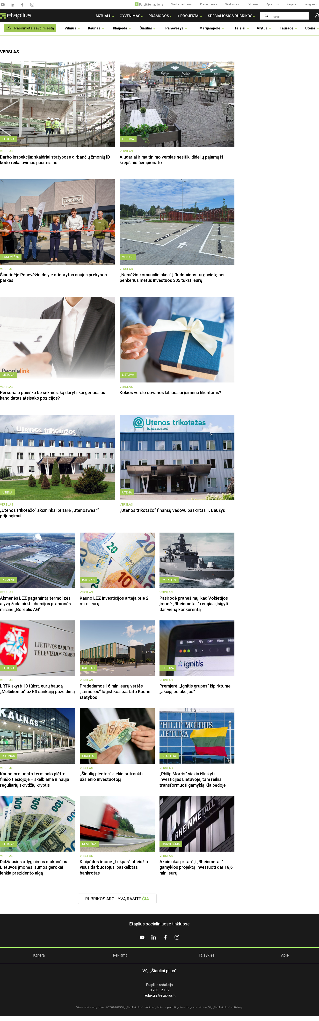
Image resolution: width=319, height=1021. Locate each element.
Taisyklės (207, 955)
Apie (285, 955)
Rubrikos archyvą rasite (117, 898)
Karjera (39, 955)
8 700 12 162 (159, 990)
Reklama (120, 955)
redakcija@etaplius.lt (159, 995)
